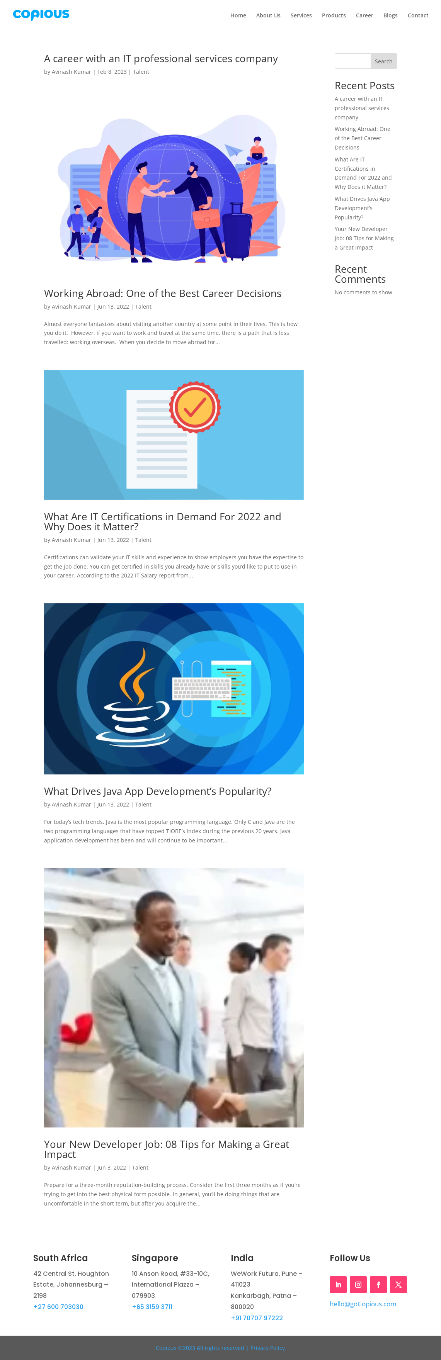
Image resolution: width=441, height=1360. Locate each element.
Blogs (390, 16)
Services (301, 16)
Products (334, 16)
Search (384, 61)
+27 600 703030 (58, 1306)
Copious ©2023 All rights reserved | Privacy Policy (220, 1348)
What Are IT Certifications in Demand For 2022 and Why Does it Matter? (162, 521)
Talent (141, 71)
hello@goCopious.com (363, 1303)
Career (364, 16)
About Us (268, 16)
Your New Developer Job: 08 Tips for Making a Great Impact (166, 1149)
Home (238, 16)
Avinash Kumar (71, 71)
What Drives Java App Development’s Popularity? (159, 791)
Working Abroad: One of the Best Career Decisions (162, 293)
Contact (418, 16)
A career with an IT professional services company (162, 58)
